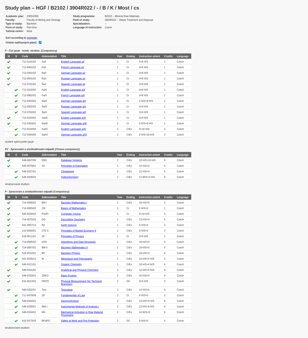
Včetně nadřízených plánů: (21, 42)
